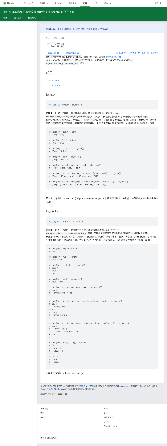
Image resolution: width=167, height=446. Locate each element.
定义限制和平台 (113, 57)
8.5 (139, 52)
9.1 (125, 52)
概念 (5, 18)
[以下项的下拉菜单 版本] (111, 3)
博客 (42, 413)
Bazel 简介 (28, 3)
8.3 (147, 52)
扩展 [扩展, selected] (85, 3)
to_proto (55, 85)
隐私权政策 (52, 438)
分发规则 (32, 18)
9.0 (130, 52)
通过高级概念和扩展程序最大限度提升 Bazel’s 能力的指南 (38, 12)
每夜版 (119, 52)
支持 (106, 413)
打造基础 (50, 29)
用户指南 (58, 3)
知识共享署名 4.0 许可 (83, 386)
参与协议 (94, 29)
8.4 (143, 52)
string (52, 104)
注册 (106, 29)
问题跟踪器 (108, 417)
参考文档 (72, 3)
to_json (55, 80)
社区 (95, 3)
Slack (106, 422)
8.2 (152, 52)
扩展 (56, 38)
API (62, 38)
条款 (42, 438)
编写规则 (18, 18)
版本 (106, 3)
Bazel (48, 38)
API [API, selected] (44, 18)
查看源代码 (72, 52)
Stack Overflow (110, 426)
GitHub (158, 3)
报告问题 (53, 52)
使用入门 (44, 3)
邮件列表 (81, 29)
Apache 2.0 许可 (125, 386)
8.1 (156, 52)
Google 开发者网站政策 (49, 389)
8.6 (134, 52)
